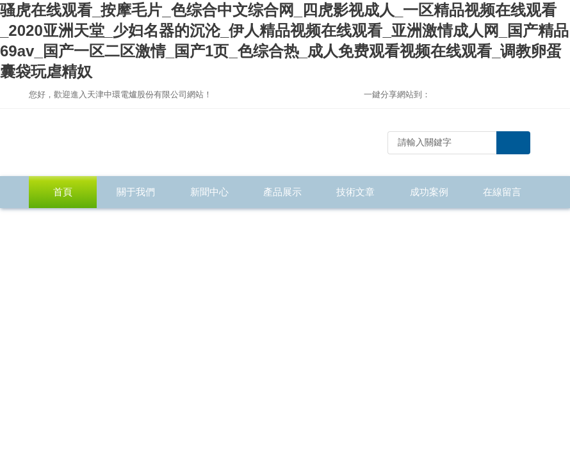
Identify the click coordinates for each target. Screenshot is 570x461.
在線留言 (502, 191)
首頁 (62, 191)
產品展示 (282, 191)
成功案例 (429, 191)
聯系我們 (63, 223)
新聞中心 (209, 191)
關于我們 (136, 191)
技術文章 (355, 191)
